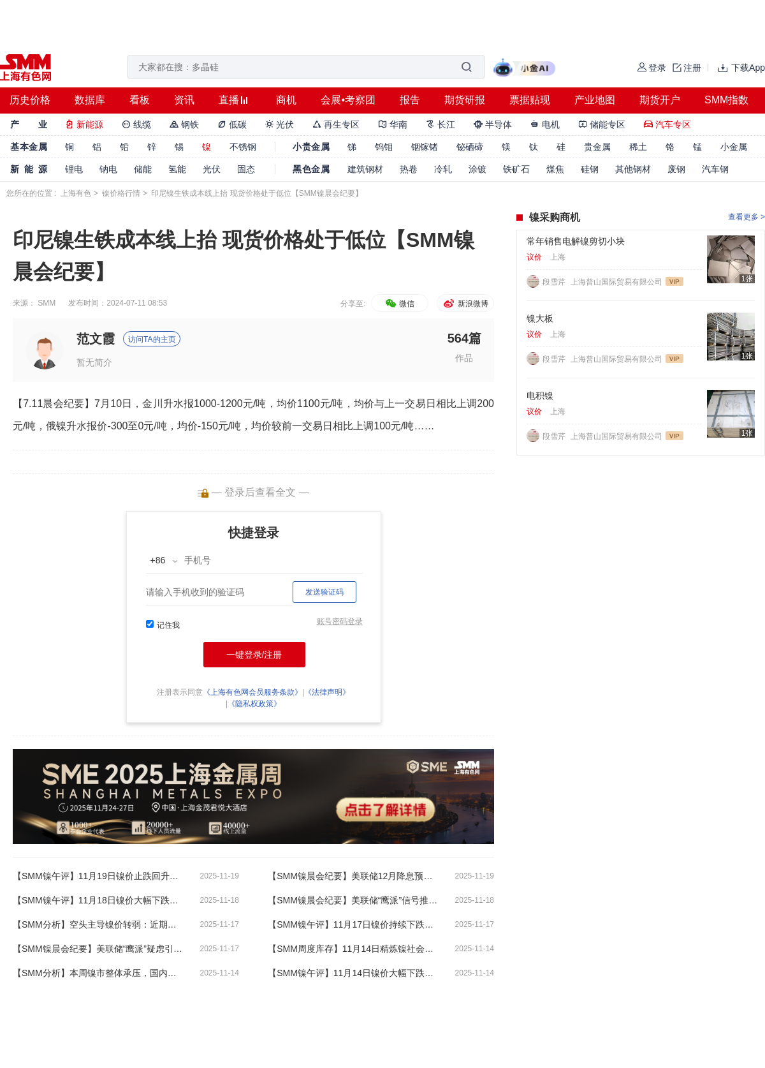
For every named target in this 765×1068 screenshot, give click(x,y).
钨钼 (384, 147)
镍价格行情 (121, 193)
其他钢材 (633, 169)
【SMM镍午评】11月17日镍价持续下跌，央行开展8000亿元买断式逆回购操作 (354, 924)
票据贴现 (529, 99)
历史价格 (30, 99)
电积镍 (540, 395)
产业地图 (594, 99)
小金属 (733, 147)
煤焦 (555, 169)
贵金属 (597, 147)
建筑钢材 (365, 169)
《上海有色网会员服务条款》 (252, 692)
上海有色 (76, 193)
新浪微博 (465, 303)
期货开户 (659, 99)
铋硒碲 (469, 147)
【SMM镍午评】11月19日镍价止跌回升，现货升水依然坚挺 (99, 876)
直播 (229, 99)
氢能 (177, 169)
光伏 (280, 124)
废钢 (676, 169)
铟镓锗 (424, 147)
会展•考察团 (348, 99)
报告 (410, 99)
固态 (246, 169)
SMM (46, 303)
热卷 (409, 169)
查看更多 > (746, 216)
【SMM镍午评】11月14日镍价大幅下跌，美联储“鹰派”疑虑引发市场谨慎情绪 (354, 973)
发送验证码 (324, 592)
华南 (392, 124)
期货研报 (464, 99)
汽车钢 (715, 169)
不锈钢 (242, 147)
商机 (286, 99)
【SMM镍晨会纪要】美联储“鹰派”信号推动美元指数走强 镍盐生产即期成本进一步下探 (354, 900)
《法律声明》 (327, 692)
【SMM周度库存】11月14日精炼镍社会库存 (354, 949)
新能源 (84, 124)
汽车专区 (667, 124)
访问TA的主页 (151, 339)
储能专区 (601, 124)
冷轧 (443, 169)
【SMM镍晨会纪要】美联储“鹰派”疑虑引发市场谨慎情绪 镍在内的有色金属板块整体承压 (99, 949)
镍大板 (540, 318)
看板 (139, 99)
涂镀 (477, 169)
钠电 (108, 169)
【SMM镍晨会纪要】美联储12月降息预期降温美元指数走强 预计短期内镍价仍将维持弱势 (354, 876)
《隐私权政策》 (254, 703)
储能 (143, 169)
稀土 (638, 147)
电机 (545, 124)
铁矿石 (516, 169)
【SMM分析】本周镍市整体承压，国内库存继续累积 (99, 973)
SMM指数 (726, 99)
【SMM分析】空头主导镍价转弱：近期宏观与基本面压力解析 (99, 924)
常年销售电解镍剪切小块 (576, 241)
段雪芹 (555, 282)
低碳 (232, 124)
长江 (440, 124)
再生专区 (336, 124)
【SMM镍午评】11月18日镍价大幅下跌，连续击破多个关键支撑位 (99, 900)
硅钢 (590, 169)
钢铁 (184, 124)
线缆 (136, 124)
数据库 (90, 99)
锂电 (74, 169)
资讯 (184, 99)
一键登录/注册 (254, 654)
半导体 (493, 124)
